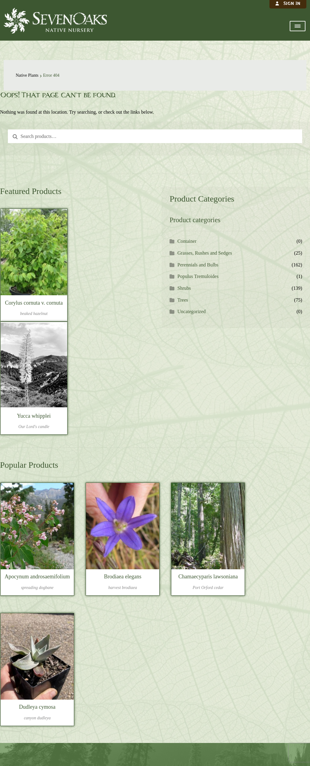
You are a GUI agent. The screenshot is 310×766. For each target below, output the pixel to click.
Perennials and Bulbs (197, 264)
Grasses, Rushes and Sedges (204, 253)
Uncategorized (191, 311)
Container (186, 241)
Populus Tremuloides (198, 276)
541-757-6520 (157, 702)
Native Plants (27, 75)
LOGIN (76, 549)
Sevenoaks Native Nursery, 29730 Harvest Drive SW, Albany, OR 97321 (155, 670)
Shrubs (184, 288)
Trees (182, 300)
